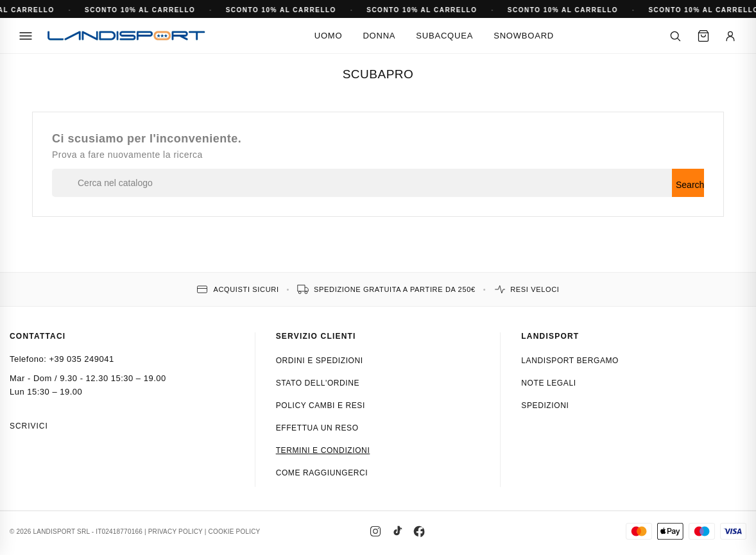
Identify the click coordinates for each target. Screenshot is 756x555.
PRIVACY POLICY (175, 531)
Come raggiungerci (322, 472)
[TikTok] (397, 531)
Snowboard (524, 35)
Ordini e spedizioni (319, 360)
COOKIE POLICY (235, 531)
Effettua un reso (317, 427)
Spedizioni (545, 405)
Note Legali (548, 383)
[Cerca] (675, 36)
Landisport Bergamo (570, 360)
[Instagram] (375, 531)
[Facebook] (419, 531)
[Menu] (26, 36)
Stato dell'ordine (318, 383)
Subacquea (444, 35)
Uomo (328, 35)
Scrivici (29, 426)
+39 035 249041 (81, 359)
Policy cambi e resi (320, 405)
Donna (379, 35)
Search (690, 185)
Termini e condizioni (323, 450)
